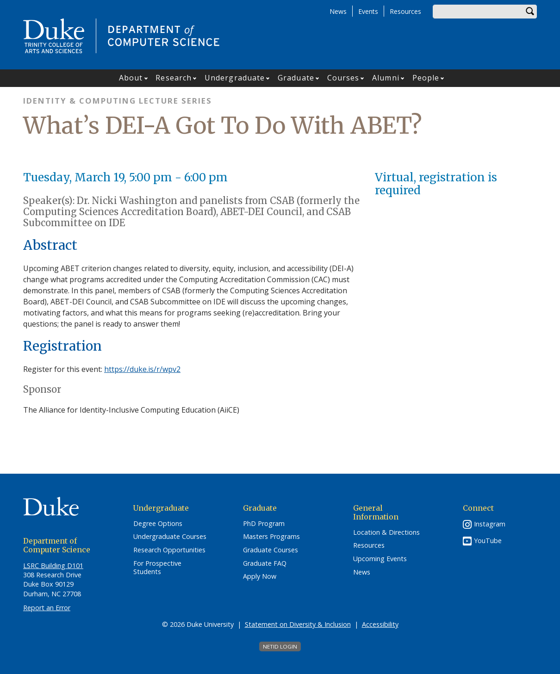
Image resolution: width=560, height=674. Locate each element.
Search (530, 12)
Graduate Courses (270, 550)
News (338, 11)
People (426, 78)
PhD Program (264, 523)
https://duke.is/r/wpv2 (142, 369)
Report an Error (46, 607)
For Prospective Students (157, 567)
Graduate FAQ (264, 563)
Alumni (385, 78)
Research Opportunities (169, 550)
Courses (343, 78)
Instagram (489, 523)
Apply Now (259, 576)
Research (174, 78)
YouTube (488, 540)
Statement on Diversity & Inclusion (298, 624)
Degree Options (157, 523)
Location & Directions (386, 532)
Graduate (296, 78)
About (131, 78)
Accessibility (380, 624)
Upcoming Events (380, 559)
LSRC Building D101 (53, 565)
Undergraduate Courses (169, 536)
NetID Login (280, 646)
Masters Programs (271, 536)
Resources (405, 11)
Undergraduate (235, 78)
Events (368, 11)
